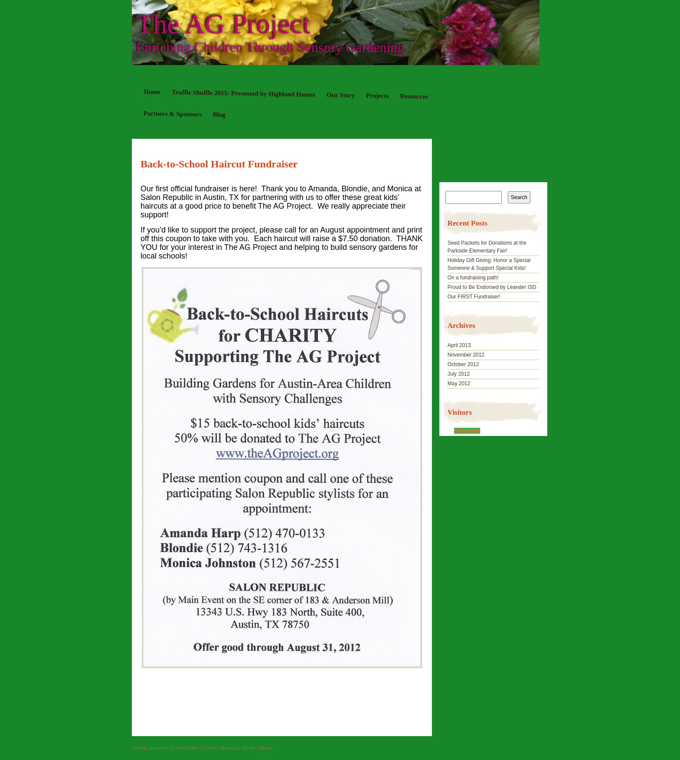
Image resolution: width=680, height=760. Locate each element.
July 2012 (459, 374)
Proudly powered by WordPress (165, 747)
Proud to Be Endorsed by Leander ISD (492, 287)
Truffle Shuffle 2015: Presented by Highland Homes (243, 93)
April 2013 (459, 345)
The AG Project (223, 24)
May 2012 (459, 383)
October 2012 (463, 364)
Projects (377, 95)
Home (152, 91)
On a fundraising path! (473, 278)
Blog (219, 114)
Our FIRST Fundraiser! (474, 297)
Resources (414, 96)
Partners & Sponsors (173, 114)
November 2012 (466, 355)
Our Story (341, 95)
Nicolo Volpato (257, 747)
